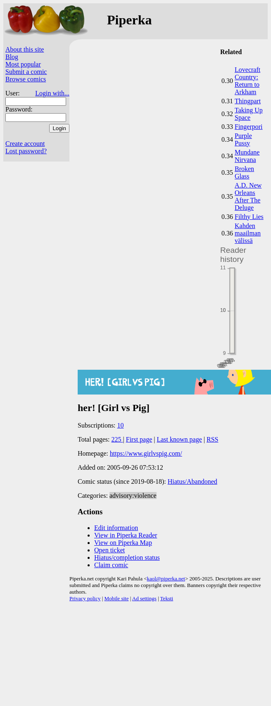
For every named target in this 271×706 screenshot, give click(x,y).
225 (117, 439)
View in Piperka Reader (125, 535)
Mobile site (117, 598)
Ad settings (144, 598)
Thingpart (248, 101)
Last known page (179, 439)
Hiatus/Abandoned (192, 481)
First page (139, 439)
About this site (24, 49)
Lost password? (26, 151)
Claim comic (111, 564)
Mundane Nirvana (247, 156)
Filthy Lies (249, 216)
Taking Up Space (249, 114)
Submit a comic (26, 71)
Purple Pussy (243, 139)
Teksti (167, 598)
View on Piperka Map (123, 542)
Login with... (52, 93)
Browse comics (25, 79)
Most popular (23, 64)
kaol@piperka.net (166, 578)
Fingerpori (249, 126)
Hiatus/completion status (127, 557)
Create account (25, 143)
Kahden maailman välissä (248, 233)
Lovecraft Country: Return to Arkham (247, 80)
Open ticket (109, 550)
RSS (212, 439)
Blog (11, 56)
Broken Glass (244, 172)
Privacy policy (84, 598)
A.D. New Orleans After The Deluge (248, 196)
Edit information (116, 527)
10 (120, 425)
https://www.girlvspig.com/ (146, 453)
